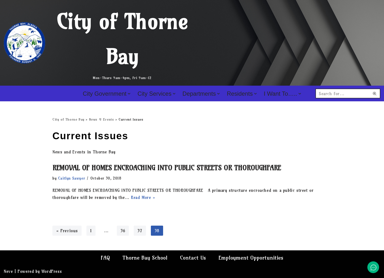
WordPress (51, 271)
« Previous (67, 230)
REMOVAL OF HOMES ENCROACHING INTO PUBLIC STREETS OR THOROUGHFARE (166, 167)
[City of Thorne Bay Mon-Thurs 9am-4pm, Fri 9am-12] (100, 42)
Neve (8, 271)
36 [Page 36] (122, 230)
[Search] (342, 93)
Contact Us (193, 257)
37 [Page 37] (139, 230)
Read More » (143, 197)
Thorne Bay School (145, 257)
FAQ (105, 257)
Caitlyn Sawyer (71, 178)
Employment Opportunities (250, 257)
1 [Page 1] (91, 230)
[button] (129, 93)
